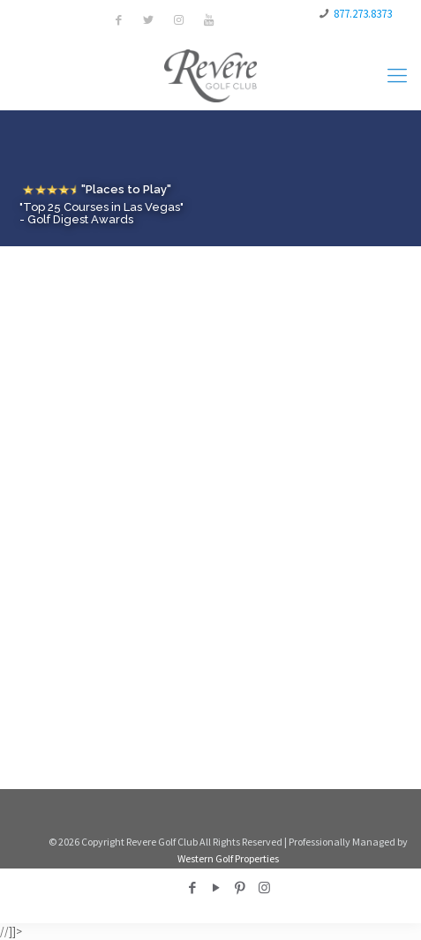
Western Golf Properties (228, 858)
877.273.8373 (363, 13)
